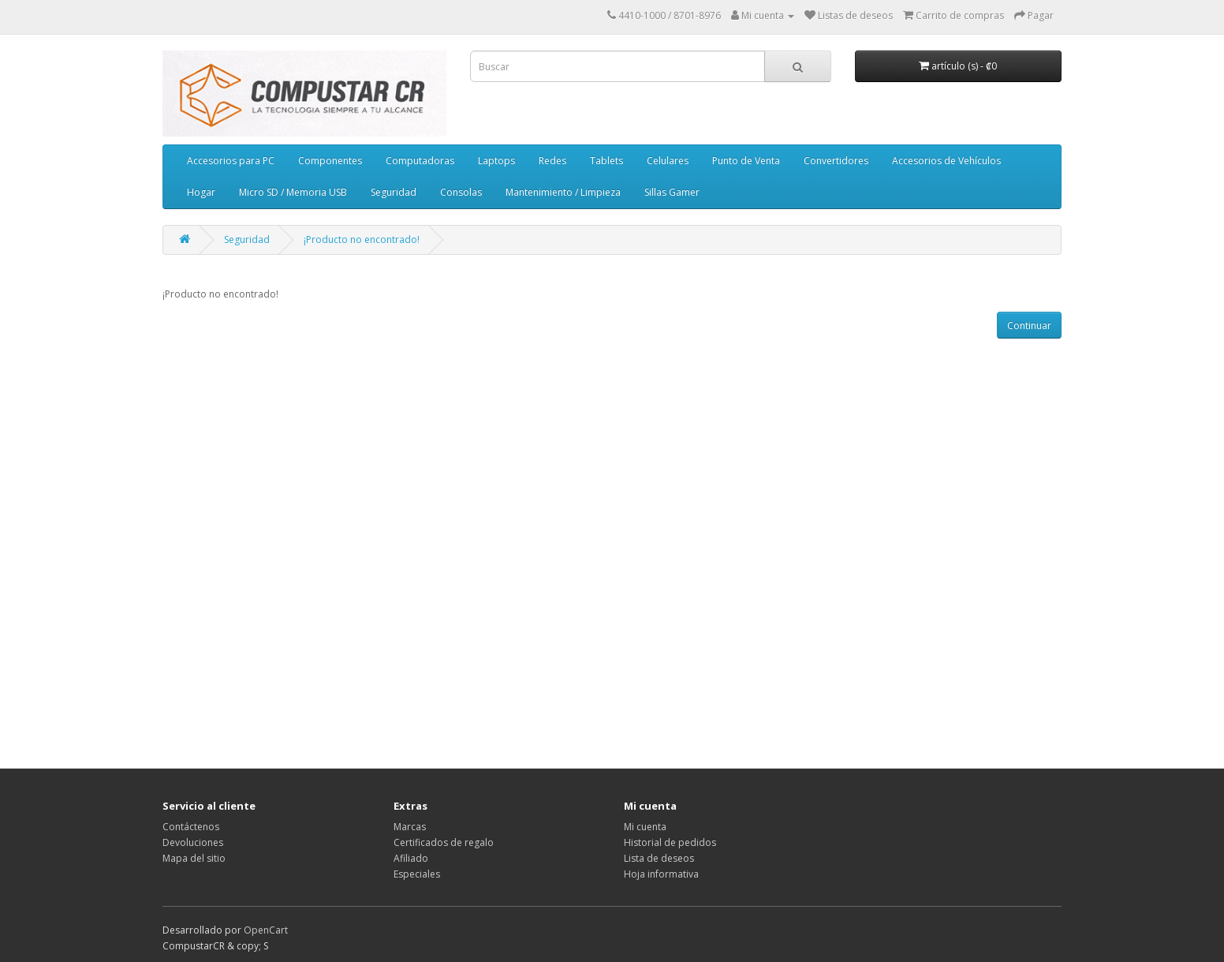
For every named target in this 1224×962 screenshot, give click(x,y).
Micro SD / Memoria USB (293, 192)
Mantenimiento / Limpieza (563, 192)
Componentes (330, 160)
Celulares (667, 160)
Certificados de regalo (444, 842)
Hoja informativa (661, 874)
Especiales (417, 874)
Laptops (496, 160)
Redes (552, 160)
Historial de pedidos (670, 842)
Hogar (201, 192)
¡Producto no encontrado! (362, 239)
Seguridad (393, 192)
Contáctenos (190, 826)
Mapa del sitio (194, 858)
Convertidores (836, 160)
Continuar (1029, 325)
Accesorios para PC (230, 160)
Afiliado (411, 858)
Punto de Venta (746, 160)
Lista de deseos (659, 858)
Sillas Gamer (672, 192)
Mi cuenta (645, 826)
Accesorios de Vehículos (946, 160)
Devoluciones (192, 842)
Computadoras (420, 160)
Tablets (606, 160)
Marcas (410, 826)
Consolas (461, 192)
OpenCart (266, 930)
